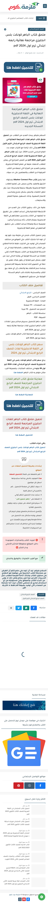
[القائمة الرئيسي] (45, 6)
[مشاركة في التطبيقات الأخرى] (11, 608)
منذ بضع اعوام (23, 830)
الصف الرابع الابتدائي (37, 29)
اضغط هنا (18, 373)
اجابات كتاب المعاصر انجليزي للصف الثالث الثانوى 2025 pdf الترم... (19, 18)
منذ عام (25, 806)
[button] (34, 608)
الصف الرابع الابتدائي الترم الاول (33, 599)
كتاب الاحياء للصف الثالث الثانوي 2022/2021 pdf (17, 846)
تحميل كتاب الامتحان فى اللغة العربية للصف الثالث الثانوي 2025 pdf (17, 811)
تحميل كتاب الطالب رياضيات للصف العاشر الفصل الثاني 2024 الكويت (16, 858)
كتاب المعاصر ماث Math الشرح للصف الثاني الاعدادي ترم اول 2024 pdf (16, 871)
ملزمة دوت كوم (14, 895)
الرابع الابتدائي (25, 293)
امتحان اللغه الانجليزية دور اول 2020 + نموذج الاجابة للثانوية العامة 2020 (16, 834)
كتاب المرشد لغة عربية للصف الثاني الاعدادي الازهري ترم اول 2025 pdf (16, 882)
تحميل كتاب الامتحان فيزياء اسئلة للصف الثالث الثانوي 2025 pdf (16, 823)
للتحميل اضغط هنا (24, 435)
